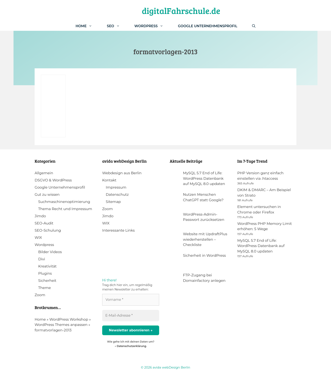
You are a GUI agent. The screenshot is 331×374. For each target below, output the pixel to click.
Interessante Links (118, 230)
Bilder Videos (50, 252)
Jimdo (40, 216)
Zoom (40, 295)
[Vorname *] (130, 300)
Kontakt (109, 180)
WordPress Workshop (68, 319)
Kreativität (47, 266)
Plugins (45, 273)
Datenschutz (117, 194)
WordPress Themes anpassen (61, 325)
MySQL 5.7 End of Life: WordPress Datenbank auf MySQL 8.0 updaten (261, 245)
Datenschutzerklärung (131, 346)
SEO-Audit (44, 223)
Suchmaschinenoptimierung (64, 202)
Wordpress (44, 245)
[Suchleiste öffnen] (254, 26)
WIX (38, 237)
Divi (41, 259)
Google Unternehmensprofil (207, 26)
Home (87, 26)
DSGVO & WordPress (53, 180)
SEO (117, 26)
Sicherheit (47, 280)
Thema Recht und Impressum (65, 209)
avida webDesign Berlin (171, 367)
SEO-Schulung (48, 230)
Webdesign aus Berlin (122, 173)
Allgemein (44, 173)
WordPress (152, 26)
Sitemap (113, 202)
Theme (44, 288)
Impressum (116, 187)
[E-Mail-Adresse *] (130, 315)
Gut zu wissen (47, 194)
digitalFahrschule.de (181, 10)
